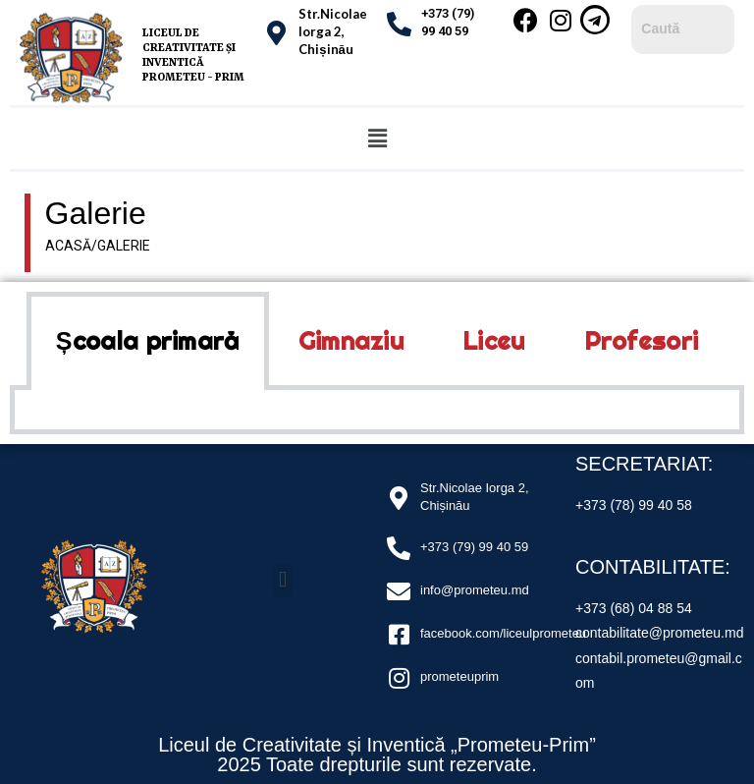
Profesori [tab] (641, 340)
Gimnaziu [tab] (351, 340)
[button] (377, 138)
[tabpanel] (377, 412)
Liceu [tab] (493, 340)
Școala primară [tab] (148, 340)
